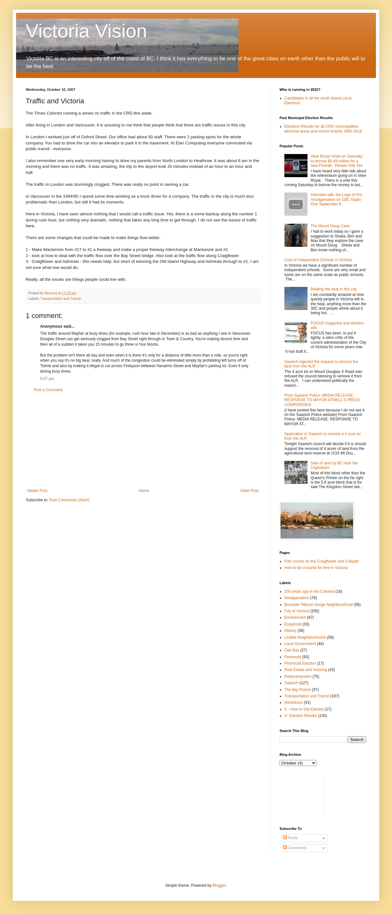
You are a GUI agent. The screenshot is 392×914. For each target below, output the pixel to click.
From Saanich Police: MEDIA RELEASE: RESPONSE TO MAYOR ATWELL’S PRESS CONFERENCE (322, 400)
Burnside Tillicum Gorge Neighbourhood (318, 604)
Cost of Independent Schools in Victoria (318, 260)
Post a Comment (48, 390)
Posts (290, 838)
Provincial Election (300, 663)
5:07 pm (47, 378)
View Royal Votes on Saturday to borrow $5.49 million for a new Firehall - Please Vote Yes (337, 161)
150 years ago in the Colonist (309, 591)
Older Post (249, 490)
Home (144, 490)
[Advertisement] (143, 440)
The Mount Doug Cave (330, 226)
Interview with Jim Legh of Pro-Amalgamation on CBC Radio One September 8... (337, 199)
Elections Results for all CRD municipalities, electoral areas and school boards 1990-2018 (323, 128)
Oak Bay (291, 650)
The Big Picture (297, 689)
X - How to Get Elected (304, 709)
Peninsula (292, 657)
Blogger (219, 885)
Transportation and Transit (60, 298)
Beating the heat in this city (334, 289)
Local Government (300, 644)
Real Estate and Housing (305, 670)
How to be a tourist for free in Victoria (316, 567)
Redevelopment (297, 676)
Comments (295, 848)
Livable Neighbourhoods (305, 637)
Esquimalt (292, 624)
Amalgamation (296, 598)
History (290, 630)
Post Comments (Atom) (69, 500)
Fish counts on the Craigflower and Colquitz (321, 561)
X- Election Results (300, 715)
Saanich (291, 683)
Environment (295, 617)
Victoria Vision (86, 31)
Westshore (293, 702)
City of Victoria (296, 611)
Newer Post (37, 490)
